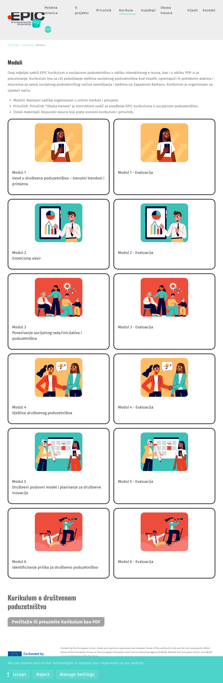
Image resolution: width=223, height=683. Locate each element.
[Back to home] (26, 20)
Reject (42, 674)
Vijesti (192, 10)
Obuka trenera (166, 10)
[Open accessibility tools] (8, 674)
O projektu (82, 10)
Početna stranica (51, 10)
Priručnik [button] (105, 10)
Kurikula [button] (127, 10)
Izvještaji (148, 10)
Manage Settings (77, 674)
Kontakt (209, 10)
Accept (19, 674)
